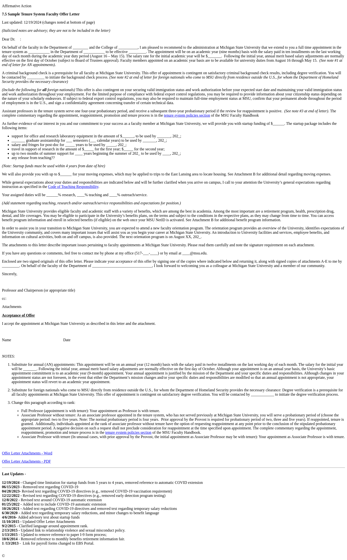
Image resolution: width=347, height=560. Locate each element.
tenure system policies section (187, 115)
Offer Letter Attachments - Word (27, 453)
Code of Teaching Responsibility (73, 187)
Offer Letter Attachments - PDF (26, 461)
